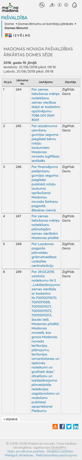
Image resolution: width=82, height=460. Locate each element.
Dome (9, 24)
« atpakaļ (10, 419)
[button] (74, 5)
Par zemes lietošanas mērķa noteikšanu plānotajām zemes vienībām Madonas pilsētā (45, 227)
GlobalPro (58, 447)
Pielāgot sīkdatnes (19, 455)
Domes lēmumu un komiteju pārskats (45, 24)
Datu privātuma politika (26, 451)
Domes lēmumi (16, 28)
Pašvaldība (14, 18)
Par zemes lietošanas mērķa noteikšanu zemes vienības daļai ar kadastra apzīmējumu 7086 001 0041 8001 (45, 104)
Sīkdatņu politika (60, 451)
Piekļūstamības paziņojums (56, 455)
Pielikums (39, 411)
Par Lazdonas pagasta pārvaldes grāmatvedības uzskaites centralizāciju (44, 255)
